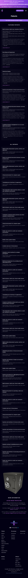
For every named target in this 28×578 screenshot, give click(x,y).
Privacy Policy (14, 573)
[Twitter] (13, 527)
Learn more (21, 1)
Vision (2, 535)
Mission (3, 533)
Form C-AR (22, 533)
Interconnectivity (5, 543)
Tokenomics (17, 558)
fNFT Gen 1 (17, 562)
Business (13, 537)
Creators (13, 535)
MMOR (2, 547)
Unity (2, 548)
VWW (2, 538)
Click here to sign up (21, 6)
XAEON (2, 545)
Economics (13, 533)
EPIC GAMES (16, 508)
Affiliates (13, 538)
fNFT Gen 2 (17, 564)
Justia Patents (6, 47)
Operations (3, 552)
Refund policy (19, 573)
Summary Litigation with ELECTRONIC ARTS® (15, 513)
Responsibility (4, 550)
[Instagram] (16, 527)
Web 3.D (3, 537)
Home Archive (18, 566)
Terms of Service (9, 573)
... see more (5, 45)
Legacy (16, 560)
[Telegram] (11, 527)
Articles (3, 558)
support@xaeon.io (14, 571)
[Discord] (10, 527)
